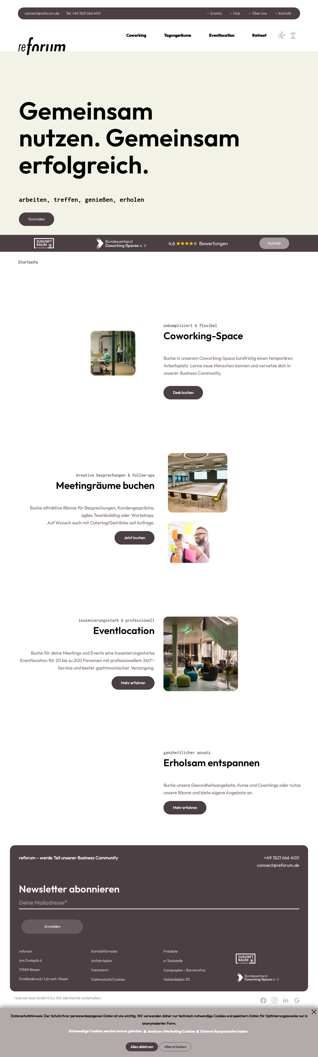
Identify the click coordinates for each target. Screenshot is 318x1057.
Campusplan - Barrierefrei (184, 1001)
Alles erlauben (175, 1047)
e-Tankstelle (173, 992)
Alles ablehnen (141, 1047)
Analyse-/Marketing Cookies (172, 1031)
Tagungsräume (177, 35)
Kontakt (284, 13)
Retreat (259, 35)
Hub (236, 13)
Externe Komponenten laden (223, 1031)
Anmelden (52, 957)
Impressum (99, 1001)
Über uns (259, 13)
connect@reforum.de (42, 13)
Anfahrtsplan (101, 992)
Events (216, 13)
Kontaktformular (104, 982)
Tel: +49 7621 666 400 (83, 13)
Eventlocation (221, 35)
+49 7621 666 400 (281, 889)
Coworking (136, 35)
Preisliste (170, 982)
